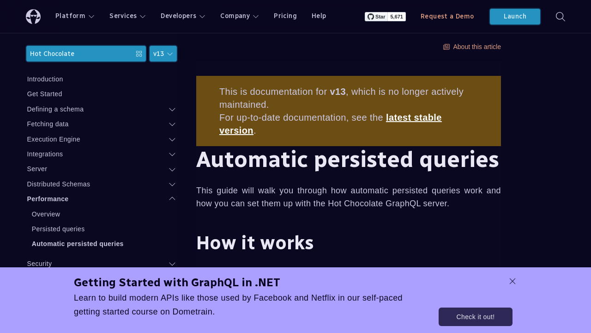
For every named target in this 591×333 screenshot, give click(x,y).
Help (319, 16)
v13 (163, 54)
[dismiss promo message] (512, 281)
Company (239, 16)
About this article (472, 46)
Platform (75, 16)
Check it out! (475, 317)
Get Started (91, 94)
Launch (515, 16)
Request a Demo (447, 16)
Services (127, 16)
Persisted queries (104, 229)
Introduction (91, 79)
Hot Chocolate (109, 54)
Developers (183, 16)
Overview (92, 214)
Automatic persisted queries (124, 243)
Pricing (285, 16)
